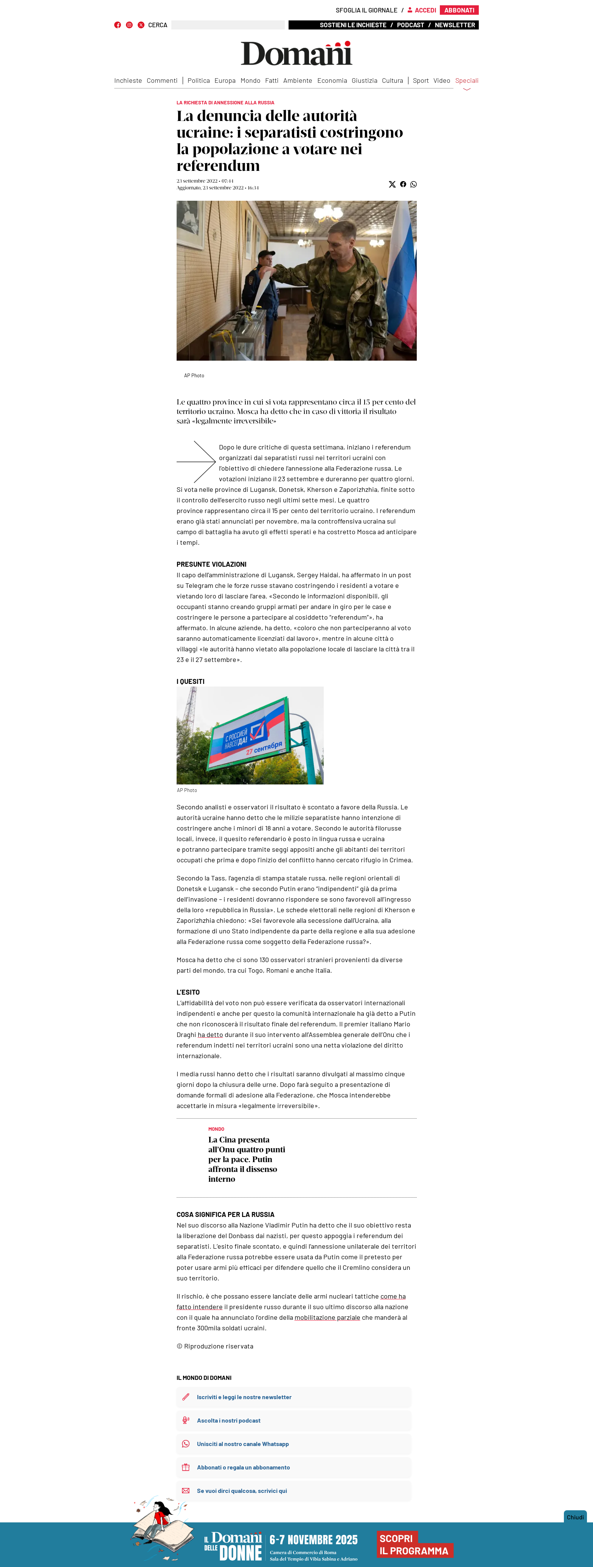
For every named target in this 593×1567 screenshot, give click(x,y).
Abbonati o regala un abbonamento (243, 1467)
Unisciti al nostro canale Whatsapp (243, 1443)
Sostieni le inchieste (353, 24)
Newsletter (455, 24)
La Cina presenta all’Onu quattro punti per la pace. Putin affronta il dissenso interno (246, 1159)
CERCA (158, 24)
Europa (225, 80)
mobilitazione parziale (327, 1317)
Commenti (162, 80)
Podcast (410, 24)
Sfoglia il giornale (366, 10)
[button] (392, 184)
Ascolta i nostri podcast (229, 1420)
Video (441, 80)
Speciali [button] (467, 85)
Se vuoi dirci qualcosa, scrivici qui (242, 1490)
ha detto (210, 1034)
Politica (199, 80)
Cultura (392, 80)
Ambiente (297, 80)
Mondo (251, 80)
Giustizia (364, 80)
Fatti (272, 80)
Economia (332, 80)
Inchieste (128, 80)
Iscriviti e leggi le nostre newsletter (244, 1396)
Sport (421, 80)
